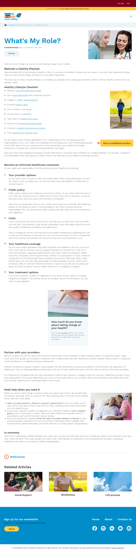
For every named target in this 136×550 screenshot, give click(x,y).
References (17, 456)
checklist (64, 333)
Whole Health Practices (101, 16)
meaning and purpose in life (24, 133)
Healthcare (116, 16)
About (108, 519)
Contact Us (125, 519)
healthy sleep (22, 104)
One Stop (121, 3)
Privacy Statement (117, 548)
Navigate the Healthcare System (21, 25)
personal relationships (32, 123)
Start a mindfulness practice (117, 143)
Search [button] (131, 16)
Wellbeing (74, 16)
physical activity (30, 100)
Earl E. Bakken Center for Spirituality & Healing (75, 8)
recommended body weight (28, 90)
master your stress (29, 119)
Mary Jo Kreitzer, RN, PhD (30, 47)
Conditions (85, 16)
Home (5, 25)
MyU (129, 3)
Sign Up (12, 529)
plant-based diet (20, 95)
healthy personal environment (31, 128)
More (126, 16)
